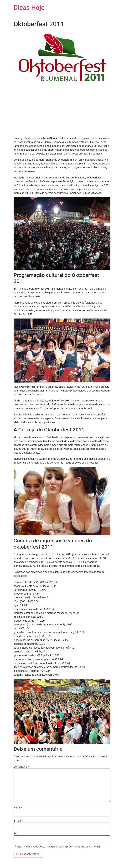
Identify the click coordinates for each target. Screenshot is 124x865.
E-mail (18, 820)
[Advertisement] (62, 111)
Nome (18, 807)
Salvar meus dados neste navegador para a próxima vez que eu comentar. (58, 846)
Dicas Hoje (29, 7)
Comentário (21, 766)
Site (16, 833)
